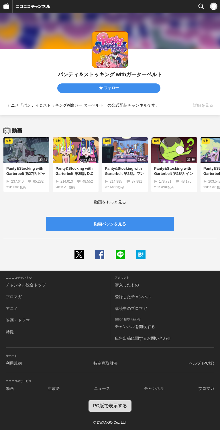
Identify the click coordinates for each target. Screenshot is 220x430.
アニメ (12, 308)
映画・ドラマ (18, 320)
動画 (10, 388)
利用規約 (14, 363)
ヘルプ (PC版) (201, 363)
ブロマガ (14, 296)
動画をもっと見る (110, 202)
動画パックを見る (110, 224)
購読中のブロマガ (131, 308)
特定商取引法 (105, 363)
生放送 (54, 388)
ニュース (102, 388)
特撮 (10, 332)
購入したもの (127, 285)
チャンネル (154, 388)
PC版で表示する (110, 405)
